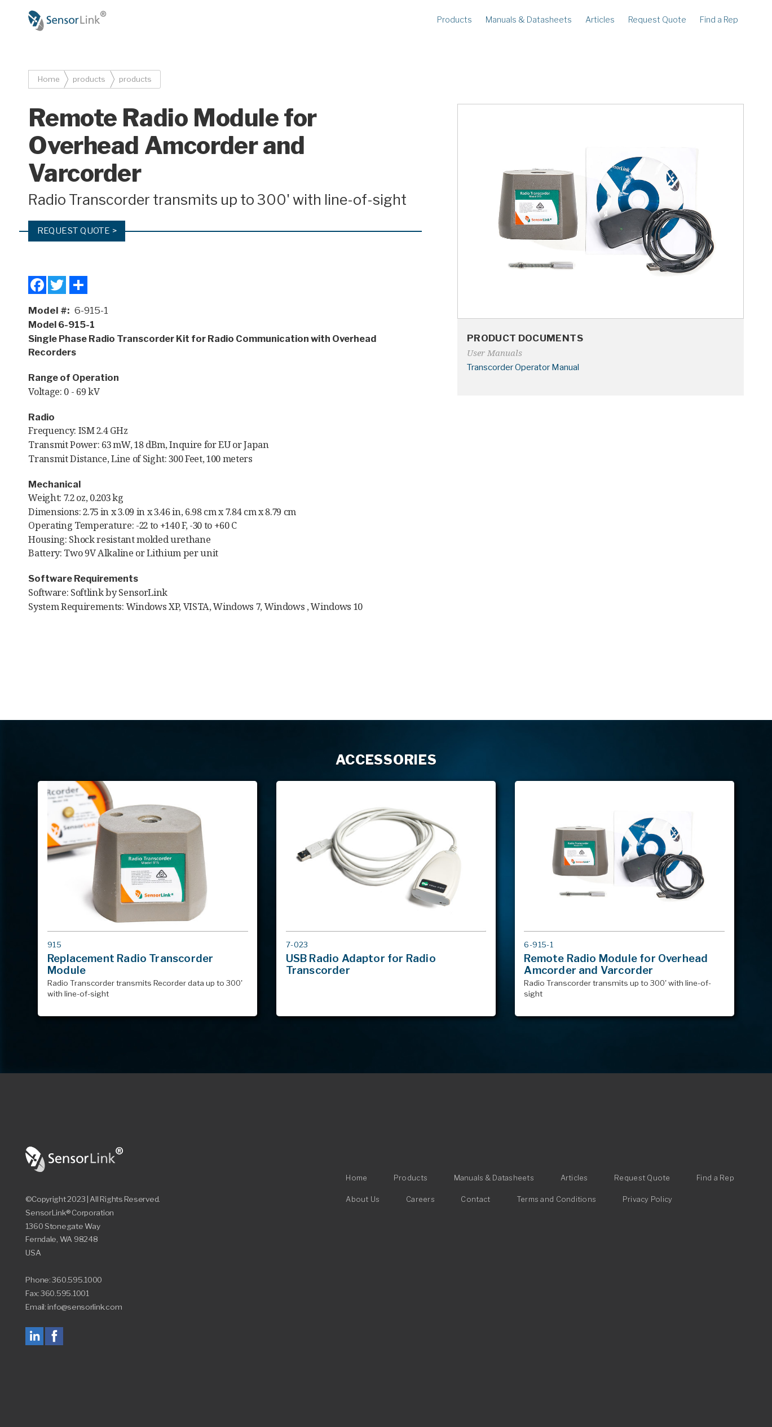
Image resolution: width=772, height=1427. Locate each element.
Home (67, 21)
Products (454, 20)
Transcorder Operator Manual (523, 367)
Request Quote (657, 20)
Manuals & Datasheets (529, 20)
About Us (363, 1199)
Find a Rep (719, 20)
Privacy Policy (648, 1199)
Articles (600, 20)
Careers (420, 1199)
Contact (475, 1199)
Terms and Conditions (556, 1199)
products (89, 79)
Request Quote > (77, 230)
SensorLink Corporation (74, 1159)
